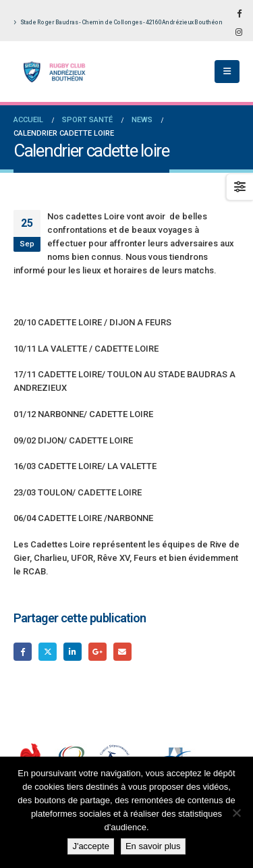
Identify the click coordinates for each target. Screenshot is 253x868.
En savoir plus (153, 846)
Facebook (22, 652)
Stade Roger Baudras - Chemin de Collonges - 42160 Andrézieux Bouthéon (117, 22)
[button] (227, 71)
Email (122, 652)
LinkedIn (72, 652)
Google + (97, 652)
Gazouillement (47, 652)
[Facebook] (238, 12)
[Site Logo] (50, 72)
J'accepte (90, 846)
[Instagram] (238, 31)
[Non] (236, 812)
